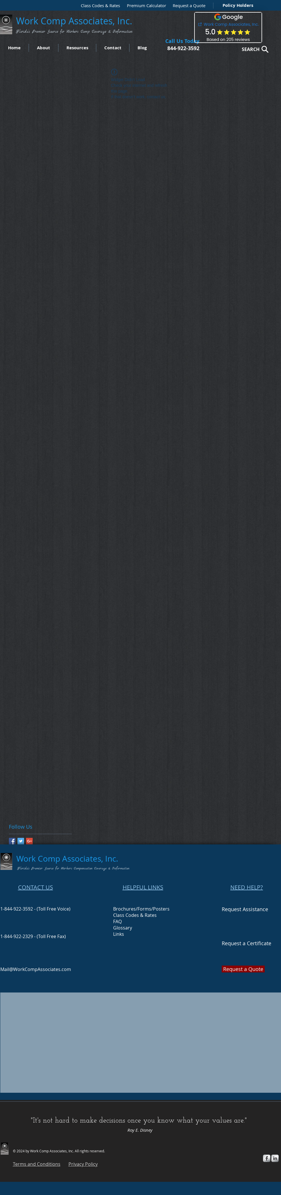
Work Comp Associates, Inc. (75, 21)
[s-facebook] (266, 1158)
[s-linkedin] (275, 1158)
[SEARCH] (253, 49)
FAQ (117, 921)
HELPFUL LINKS (143, 887)
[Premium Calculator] (144, 5)
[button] (187, 5)
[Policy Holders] (236, 5)
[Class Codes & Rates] (98, 5)
